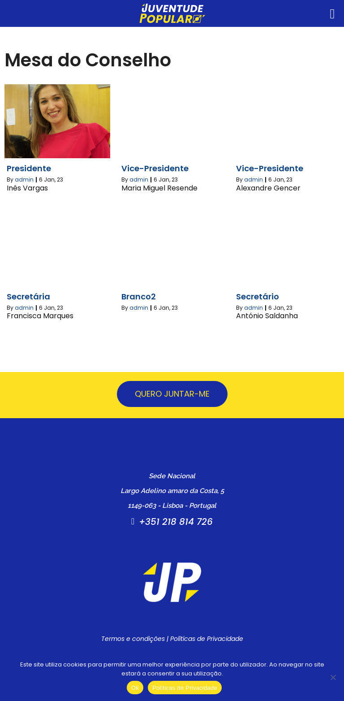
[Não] (332, 677)
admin (24, 179)
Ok (135, 687)
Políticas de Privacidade (206, 638)
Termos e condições (133, 638)
